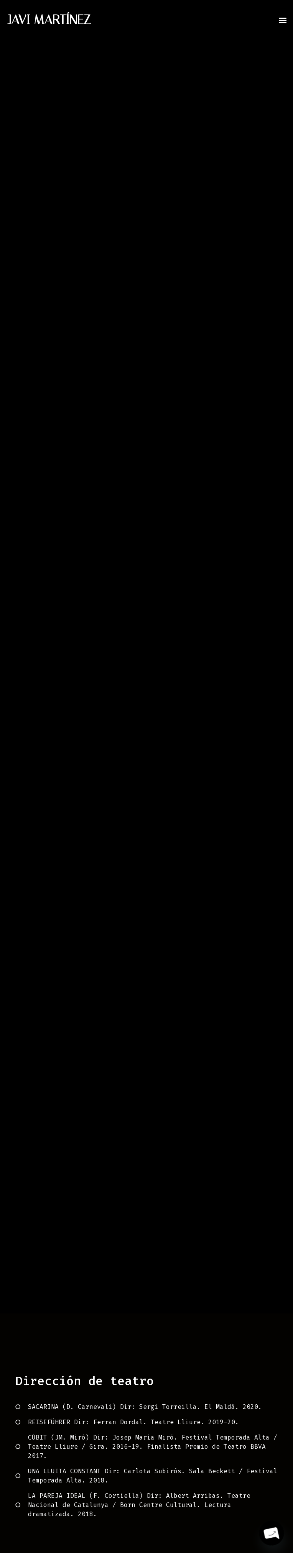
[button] (283, 19)
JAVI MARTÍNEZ (49, 20)
